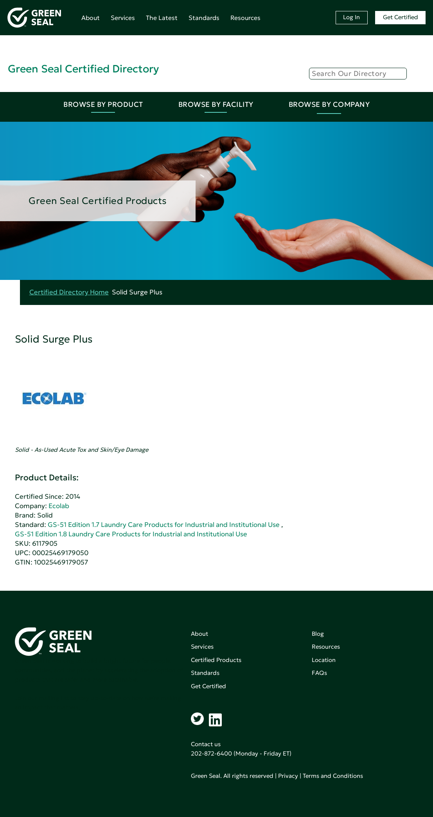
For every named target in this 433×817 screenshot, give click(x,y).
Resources (245, 18)
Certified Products (216, 660)
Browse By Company (329, 104)
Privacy (288, 775)
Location (324, 660)
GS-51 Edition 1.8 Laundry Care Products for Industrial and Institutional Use (131, 534)
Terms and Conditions (333, 775)
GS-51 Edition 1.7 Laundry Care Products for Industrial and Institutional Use (164, 525)
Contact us (206, 744)
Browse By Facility (215, 104)
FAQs (319, 672)
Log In (351, 17)
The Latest (162, 18)
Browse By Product (103, 104)
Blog (318, 633)
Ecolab (59, 506)
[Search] (358, 73)
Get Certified (400, 17)
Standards (204, 18)
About (90, 18)
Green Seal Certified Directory (83, 68)
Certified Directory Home (69, 292)
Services (123, 18)
